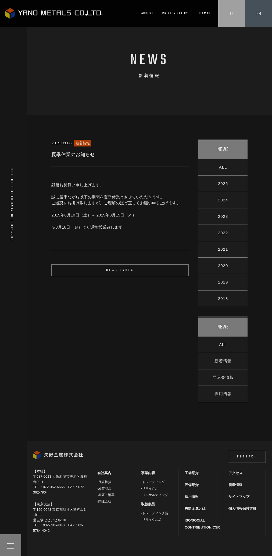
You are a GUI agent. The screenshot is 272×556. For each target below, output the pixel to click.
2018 (223, 298)
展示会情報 (223, 377)
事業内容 (148, 473)
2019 (223, 282)
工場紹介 (192, 473)
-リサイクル (149, 488)
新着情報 (223, 361)
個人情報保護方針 (242, 508)
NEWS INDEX (120, 270)
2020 (223, 265)
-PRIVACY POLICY (174, 13)
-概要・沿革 (105, 495)
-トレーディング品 (154, 513)
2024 (223, 200)
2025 (223, 183)
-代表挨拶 (104, 482)
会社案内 (104, 473)
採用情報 (223, 393)
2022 (223, 232)
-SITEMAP (203, 13)
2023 (223, 216)
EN (232, 13)
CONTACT (247, 456)
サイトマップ (238, 497)
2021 (223, 249)
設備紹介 (192, 485)
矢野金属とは (195, 508)
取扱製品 (148, 504)
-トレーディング (153, 482)
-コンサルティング (154, 495)
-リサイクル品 (151, 520)
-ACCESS (146, 13)
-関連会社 (104, 501)
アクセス (235, 473)
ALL (223, 167)
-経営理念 (104, 488)
